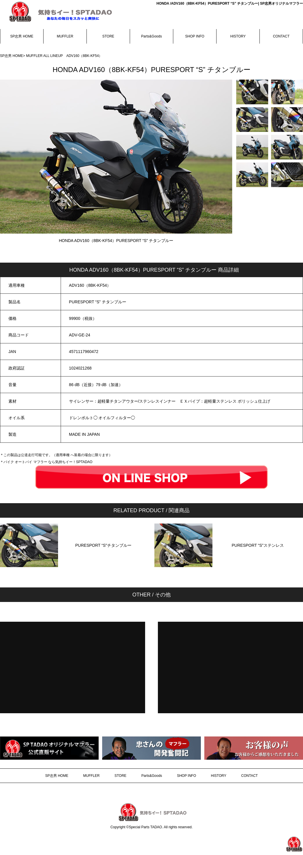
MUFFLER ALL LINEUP (46, 56)
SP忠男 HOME (21, 36)
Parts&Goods (151, 36)
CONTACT (281, 36)
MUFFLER (65, 36)
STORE (108, 36)
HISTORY (238, 36)
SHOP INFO (194, 36)
